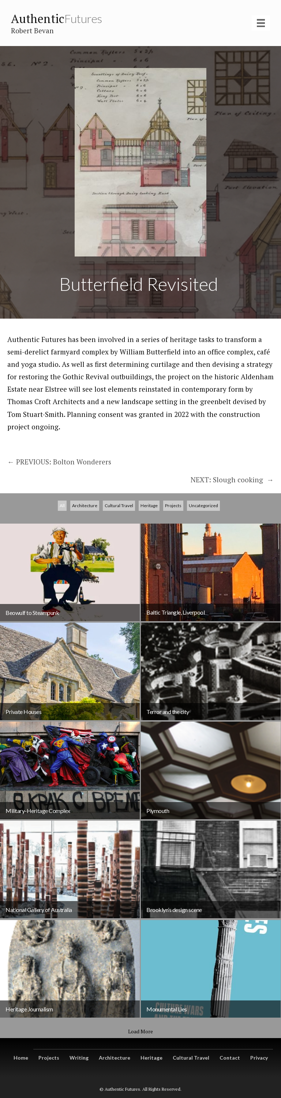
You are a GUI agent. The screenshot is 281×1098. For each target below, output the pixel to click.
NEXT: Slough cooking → (232, 479)
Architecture (84, 546)
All (62, 546)
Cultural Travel (119, 546)
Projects (173, 546)
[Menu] (261, 23)
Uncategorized (203, 546)
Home (21, 1058)
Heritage (149, 546)
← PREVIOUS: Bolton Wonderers (59, 461)
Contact (230, 1058)
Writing (79, 1058)
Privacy (259, 1058)
